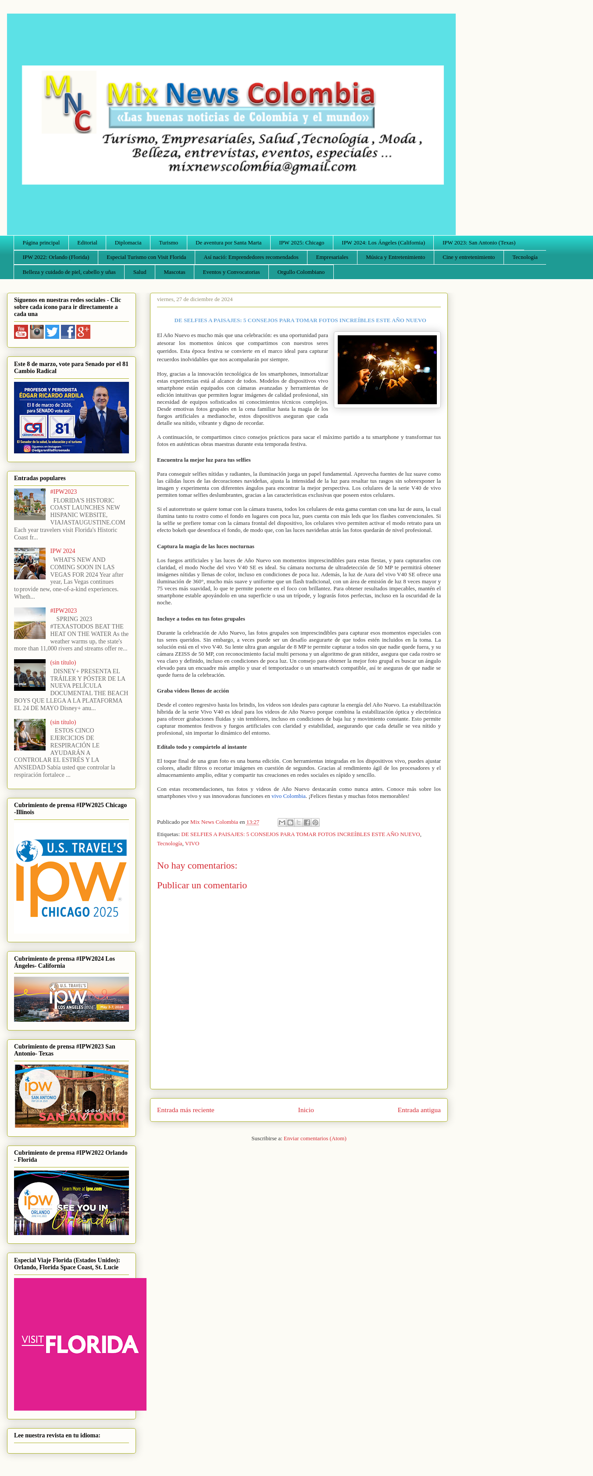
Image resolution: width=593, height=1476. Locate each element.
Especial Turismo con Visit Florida (146, 257)
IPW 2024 (62, 551)
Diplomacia (128, 242)
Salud (139, 272)
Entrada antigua (419, 1109)
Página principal (41, 242)
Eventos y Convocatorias (231, 272)
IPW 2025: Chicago (301, 242)
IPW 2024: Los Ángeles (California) (383, 242)
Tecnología (525, 257)
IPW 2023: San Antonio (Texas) (479, 242)
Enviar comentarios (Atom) (315, 1138)
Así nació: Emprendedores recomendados (251, 257)
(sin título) (63, 662)
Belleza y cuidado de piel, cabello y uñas (69, 272)
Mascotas (174, 272)
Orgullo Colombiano (301, 272)
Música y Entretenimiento (395, 257)
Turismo (169, 242)
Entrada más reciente (185, 1109)
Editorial (87, 242)
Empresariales (332, 257)
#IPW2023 (63, 491)
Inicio (306, 1109)
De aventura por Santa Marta (228, 242)
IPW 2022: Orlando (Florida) (56, 257)
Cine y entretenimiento (469, 257)
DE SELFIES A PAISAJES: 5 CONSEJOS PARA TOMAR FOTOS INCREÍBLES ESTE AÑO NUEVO (300, 834)
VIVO (192, 843)
